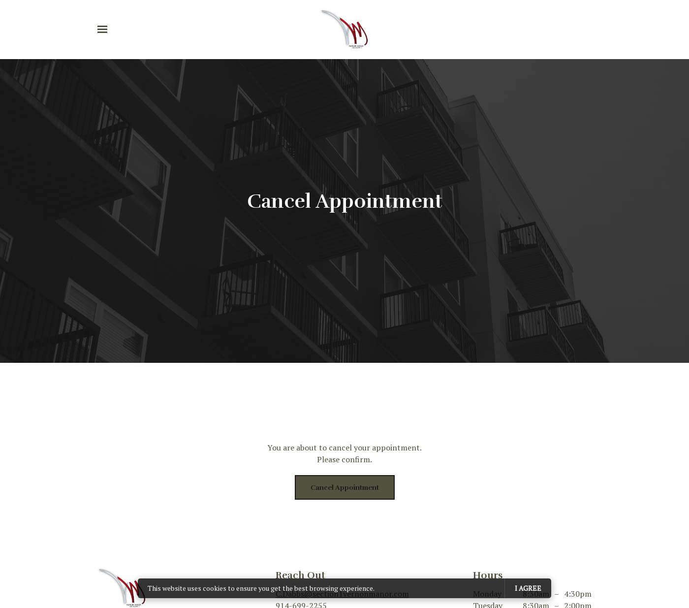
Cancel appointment (345, 487)
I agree (528, 588)
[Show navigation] (104, 29)
